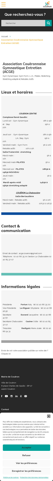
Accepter (26, 447)
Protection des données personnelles (34, 477)
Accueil (4, 36)
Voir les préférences (26, 463)
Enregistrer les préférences (26, 471)
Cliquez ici (6, 354)
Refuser (26, 455)
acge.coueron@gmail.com (30, 253)
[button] (48, 416)
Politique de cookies (11, 477)
